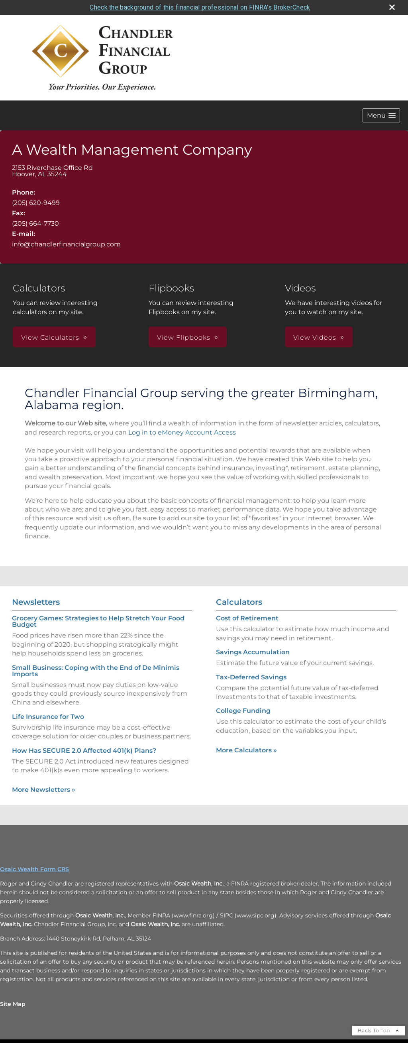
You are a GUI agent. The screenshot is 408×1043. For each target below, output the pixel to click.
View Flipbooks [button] (183, 337)
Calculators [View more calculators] (239, 602)
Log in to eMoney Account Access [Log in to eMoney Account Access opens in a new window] (182, 432)
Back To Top (378, 1030)
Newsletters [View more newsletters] (36, 602)
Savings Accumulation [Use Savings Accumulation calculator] (253, 652)
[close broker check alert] (392, 7)
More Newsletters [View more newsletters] (43, 789)
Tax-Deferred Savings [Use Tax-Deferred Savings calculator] (251, 677)
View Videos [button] (314, 337)
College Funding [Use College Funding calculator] (243, 710)
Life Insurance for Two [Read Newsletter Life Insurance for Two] (48, 716)
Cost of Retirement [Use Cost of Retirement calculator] (247, 618)
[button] (381, 115)
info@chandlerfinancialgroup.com (66, 244)
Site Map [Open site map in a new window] (13, 1004)
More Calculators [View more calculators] (246, 750)
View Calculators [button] (50, 337)
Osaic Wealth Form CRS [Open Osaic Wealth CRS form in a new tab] (34, 869)
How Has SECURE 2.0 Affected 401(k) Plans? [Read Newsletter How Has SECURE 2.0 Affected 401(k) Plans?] (84, 750)
